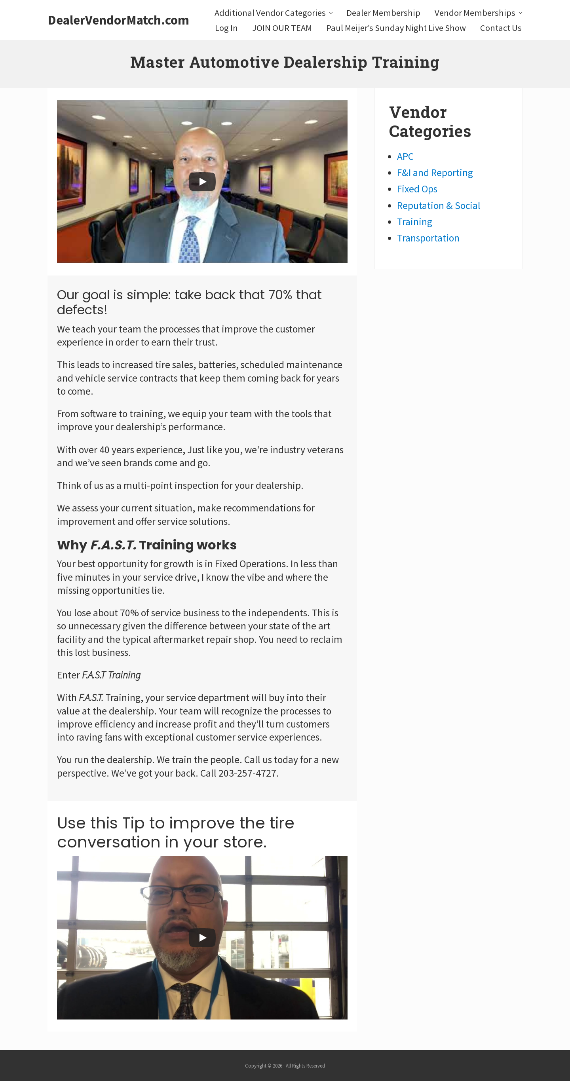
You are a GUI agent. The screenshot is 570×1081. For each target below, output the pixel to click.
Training (414, 221)
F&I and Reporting (435, 172)
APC (405, 156)
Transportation (428, 238)
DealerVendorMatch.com (118, 20)
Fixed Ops (417, 188)
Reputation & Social (439, 205)
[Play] (202, 181)
